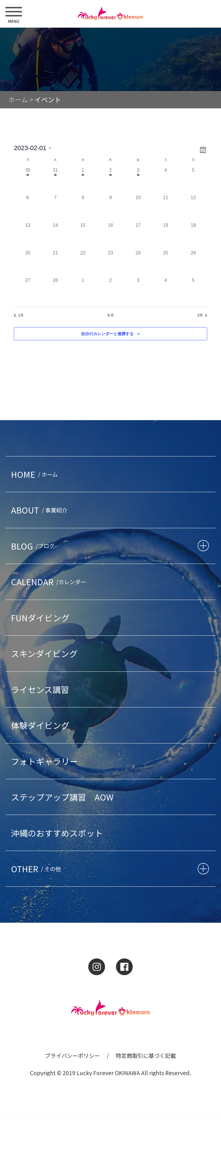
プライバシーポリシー (72, 1056)
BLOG (34, 546)
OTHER (37, 869)
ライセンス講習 (40, 689)
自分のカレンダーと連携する (107, 333)
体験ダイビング (40, 725)
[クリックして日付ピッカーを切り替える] (32, 148)
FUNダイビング (40, 618)
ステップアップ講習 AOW (62, 797)
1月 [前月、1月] (19, 315)
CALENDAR (50, 582)
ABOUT (40, 510)
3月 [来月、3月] (202, 315)
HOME (35, 474)
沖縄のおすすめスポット (57, 833)
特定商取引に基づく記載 (146, 1056)
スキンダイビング (44, 653)
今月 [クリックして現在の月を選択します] (110, 315)
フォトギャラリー (44, 761)
